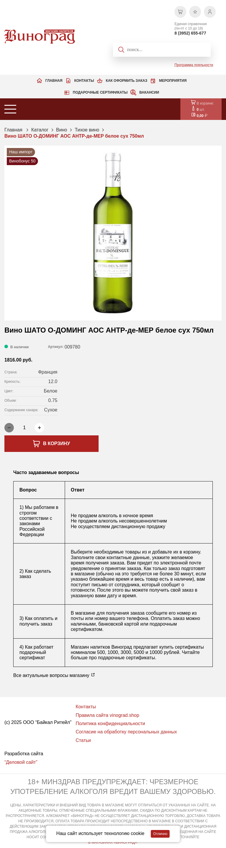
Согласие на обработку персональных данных (126, 731)
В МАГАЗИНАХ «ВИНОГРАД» (112, 842)
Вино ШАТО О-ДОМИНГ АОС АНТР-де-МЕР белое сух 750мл (74, 136)
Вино (61, 129)
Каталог (39, 129)
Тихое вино (87, 129)
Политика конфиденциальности (110, 723)
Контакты (84, 81)
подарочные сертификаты (126, 657)
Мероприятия (173, 81)
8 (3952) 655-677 (190, 33)
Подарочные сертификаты (100, 92)
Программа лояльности (194, 65)
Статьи (83, 740)
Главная (53, 81)
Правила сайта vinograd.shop (107, 715)
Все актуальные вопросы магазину (54, 675)
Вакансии (149, 92)
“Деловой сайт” (20, 762)
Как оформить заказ (126, 81)
